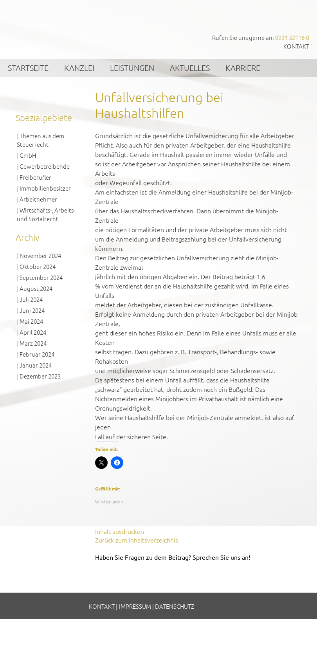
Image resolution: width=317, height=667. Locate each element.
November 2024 (40, 255)
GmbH (28, 155)
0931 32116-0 (292, 37)
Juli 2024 (31, 299)
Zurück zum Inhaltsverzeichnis (136, 539)
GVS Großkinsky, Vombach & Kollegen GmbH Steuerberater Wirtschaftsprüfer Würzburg (58, 26)
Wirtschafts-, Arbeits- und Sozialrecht (46, 214)
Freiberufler (35, 177)
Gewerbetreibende (45, 166)
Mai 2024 (31, 321)
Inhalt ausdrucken (119, 531)
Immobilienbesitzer (45, 188)
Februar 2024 (37, 354)
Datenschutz (174, 606)
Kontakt (296, 46)
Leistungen (132, 67)
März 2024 (33, 343)
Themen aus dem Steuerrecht (40, 140)
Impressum (135, 606)
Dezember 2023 (40, 376)
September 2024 (41, 277)
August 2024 (36, 288)
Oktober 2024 (38, 266)
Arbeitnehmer (38, 199)
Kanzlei (79, 67)
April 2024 (33, 332)
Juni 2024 (32, 310)
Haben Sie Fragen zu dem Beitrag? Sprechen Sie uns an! (172, 557)
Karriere (242, 67)
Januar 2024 (36, 365)
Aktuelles (190, 67)
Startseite (28, 67)
